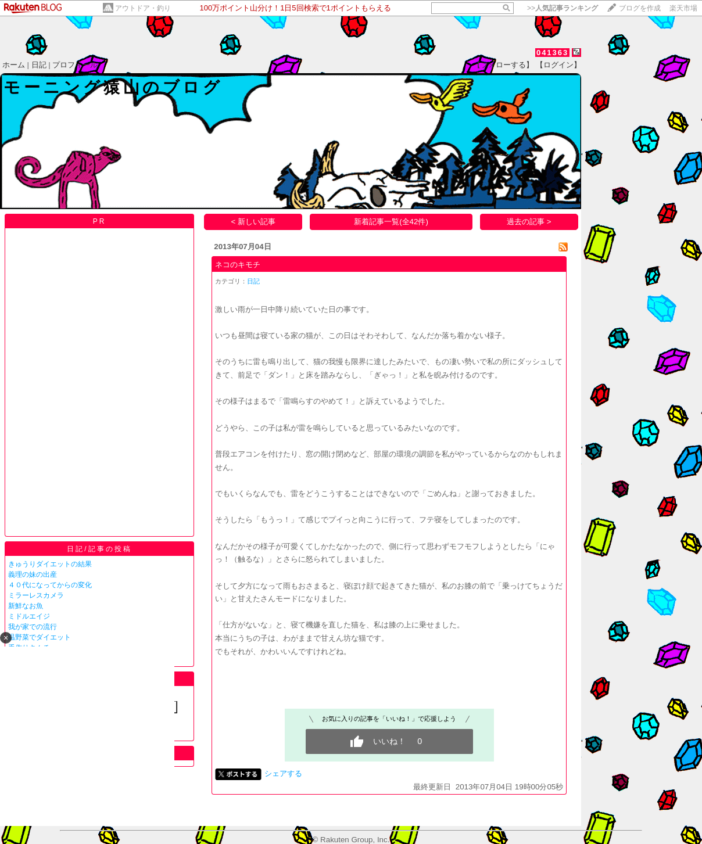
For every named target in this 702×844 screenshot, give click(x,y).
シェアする (283, 773)
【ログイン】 (558, 64)
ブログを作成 (640, 8)
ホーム (13, 64)
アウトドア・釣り (143, 8)
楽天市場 (683, 8)
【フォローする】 (503, 64)
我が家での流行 (32, 627)
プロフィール (75, 64)
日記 (38, 64)
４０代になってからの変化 (50, 585)
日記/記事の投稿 (99, 549)
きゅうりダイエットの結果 (50, 564)
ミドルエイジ (29, 616)
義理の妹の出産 (32, 574)
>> (562, 8)
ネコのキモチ (237, 264)
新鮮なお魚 (25, 606)
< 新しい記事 (253, 221)
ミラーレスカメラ (36, 595)
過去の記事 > (529, 221)
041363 (552, 52)
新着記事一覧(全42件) (391, 221)
